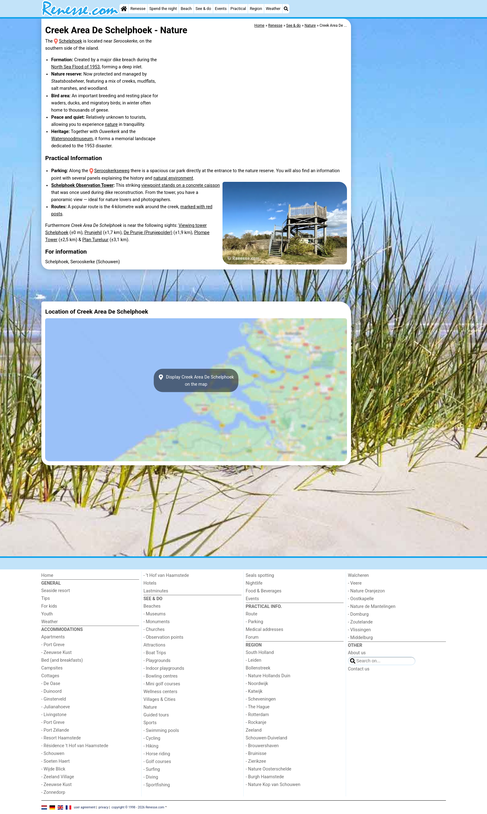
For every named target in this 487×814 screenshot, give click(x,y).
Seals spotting (260, 575)
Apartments (53, 637)
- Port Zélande (55, 730)
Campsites (52, 668)
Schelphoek (70, 41)
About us (357, 652)
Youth (47, 614)
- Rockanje (256, 722)
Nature (150, 707)
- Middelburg (360, 637)
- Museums (154, 614)
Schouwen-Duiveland (266, 738)
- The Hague (258, 707)
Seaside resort (55, 590)
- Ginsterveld (53, 699)
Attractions (154, 645)
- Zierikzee (256, 761)
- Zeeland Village (57, 777)
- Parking (254, 621)
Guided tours (156, 715)
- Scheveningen (261, 699)
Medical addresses (264, 629)
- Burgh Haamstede (265, 777)
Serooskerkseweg (111, 170)
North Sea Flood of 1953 (75, 67)
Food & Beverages (264, 591)
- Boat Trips (154, 652)
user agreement (85, 807)
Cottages (50, 675)
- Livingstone (54, 714)
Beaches (152, 606)
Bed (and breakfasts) (62, 660)
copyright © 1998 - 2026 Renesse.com (137, 807)
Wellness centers (160, 691)
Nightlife (254, 583)
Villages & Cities (159, 699)
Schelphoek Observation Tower (82, 185)
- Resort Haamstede (61, 738)
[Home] (123, 8)
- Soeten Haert (55, 761)
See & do (203, 8)
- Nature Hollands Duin (268, 675)
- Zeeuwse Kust (56, 652)
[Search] (286, 8)
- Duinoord (51, 691)
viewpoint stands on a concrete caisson (180, 185)
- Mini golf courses (161, 684)
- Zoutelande (360, 622)
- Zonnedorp (53, 792)
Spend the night (163, 8)
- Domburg (358, 614)
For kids (49, 606)
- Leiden (253, 660)
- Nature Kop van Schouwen (273, 784)
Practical (238, 8)
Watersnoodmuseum (72, 138)
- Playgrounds (157, 660)
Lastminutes (155, 591)
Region (256, 8)
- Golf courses (157, 761)
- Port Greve (53, 644)
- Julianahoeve (55, 707)
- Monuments (156, 621)
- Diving (150, 777)
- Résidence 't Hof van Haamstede (75, 745)
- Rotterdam (257, 714)
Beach (186, 8)
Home (47, 575)
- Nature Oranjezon (366, 591)
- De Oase (50, 683)
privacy (104, 807)
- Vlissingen (359, 629)
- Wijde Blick (53, 769)
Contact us (358, 669)
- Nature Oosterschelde (269, 769)
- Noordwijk (257, 683)
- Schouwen (52, 753)
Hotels (150, 583)
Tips (45, 598)
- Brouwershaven (262, 745)
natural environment (173, 178)
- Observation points (163, 637)
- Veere (355, 583)
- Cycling (151, 738)
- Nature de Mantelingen (372, 606)
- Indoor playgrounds (163, 668)
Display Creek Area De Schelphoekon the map (196, 380)
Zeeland (254, 730)
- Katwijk (254, 691)
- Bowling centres (160, 676)
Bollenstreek (258, 668)
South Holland (260, 652)
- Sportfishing (156, 785)
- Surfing (151, 769)
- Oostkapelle (361, 598)
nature (111, 124)
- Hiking (150, 746)
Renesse (138, 8)
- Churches (154, 629)
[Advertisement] (399, 161)
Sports (150, 722)
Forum (252, 637)
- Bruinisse (256, 753)
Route (251, 614)
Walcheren (358, 575)
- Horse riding (156, 754)
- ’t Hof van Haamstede (166, 575)
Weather (273, 8)
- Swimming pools (161, 730)
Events (221, 8)
